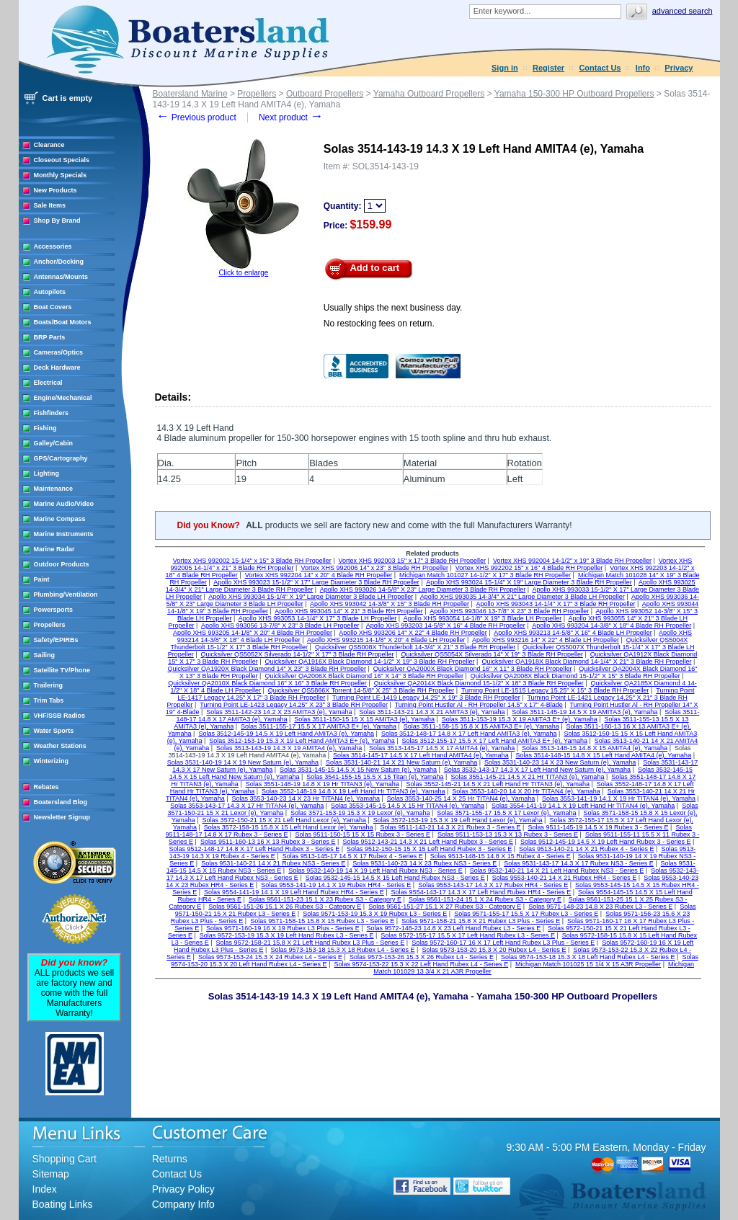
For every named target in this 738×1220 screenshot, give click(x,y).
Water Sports (54, 730)
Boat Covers (53, 307)
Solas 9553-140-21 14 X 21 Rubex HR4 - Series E (564, 877)
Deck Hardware (57, 367)
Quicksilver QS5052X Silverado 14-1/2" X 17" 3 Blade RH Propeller (297, 654)
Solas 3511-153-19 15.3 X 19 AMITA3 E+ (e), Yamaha (519, 719)
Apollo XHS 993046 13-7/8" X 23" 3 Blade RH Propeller (509, 611)
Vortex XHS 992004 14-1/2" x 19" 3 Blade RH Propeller (572, 560)
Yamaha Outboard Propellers (429, 94)
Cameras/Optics (59, 352)
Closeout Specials (62, 160)
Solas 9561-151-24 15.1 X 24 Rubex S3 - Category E (485, 899)
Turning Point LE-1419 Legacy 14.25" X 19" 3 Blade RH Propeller (426, 697)
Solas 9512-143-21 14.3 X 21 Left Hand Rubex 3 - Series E (427, 841)
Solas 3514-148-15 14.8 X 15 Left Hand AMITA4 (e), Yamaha (603, 755)
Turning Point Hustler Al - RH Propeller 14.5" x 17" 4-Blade (479, 704)
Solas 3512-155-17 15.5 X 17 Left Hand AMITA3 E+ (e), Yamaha (494, 740)
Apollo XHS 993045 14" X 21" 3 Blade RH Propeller (349, 611)
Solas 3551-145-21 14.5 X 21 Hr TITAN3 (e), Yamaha (527, 776)
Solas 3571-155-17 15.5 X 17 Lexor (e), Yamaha (506, 812)
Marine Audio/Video (64, 503)
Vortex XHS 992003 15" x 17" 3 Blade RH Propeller (412, 560)
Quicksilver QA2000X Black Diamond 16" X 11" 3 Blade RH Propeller (472, 668)
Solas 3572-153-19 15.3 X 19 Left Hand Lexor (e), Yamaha (458, 820)
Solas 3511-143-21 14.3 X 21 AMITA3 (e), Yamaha (431, 712)
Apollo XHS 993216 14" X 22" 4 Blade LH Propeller (545, 640)
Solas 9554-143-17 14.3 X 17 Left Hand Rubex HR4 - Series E (481, 892)
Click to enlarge (243, 273)
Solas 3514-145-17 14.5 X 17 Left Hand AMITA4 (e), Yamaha (421, 755)
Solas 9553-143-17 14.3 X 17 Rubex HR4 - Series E (493, 885)
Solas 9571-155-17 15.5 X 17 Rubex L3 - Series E (526, 913)
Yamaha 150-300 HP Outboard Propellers (574, 94)
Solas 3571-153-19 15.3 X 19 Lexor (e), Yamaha (360, 812)
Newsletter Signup (62, 817)
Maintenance (54, 488)
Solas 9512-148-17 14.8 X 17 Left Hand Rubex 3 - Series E (254, 848)
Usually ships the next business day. (393, 308)
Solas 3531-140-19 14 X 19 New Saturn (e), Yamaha (243, 762)
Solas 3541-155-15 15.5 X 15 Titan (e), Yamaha (374, 776)
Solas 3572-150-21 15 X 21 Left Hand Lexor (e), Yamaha (284, 820)
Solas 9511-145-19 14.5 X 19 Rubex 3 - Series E (598, 827)
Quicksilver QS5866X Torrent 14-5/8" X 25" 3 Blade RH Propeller (361, 690)
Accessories (53, 246)
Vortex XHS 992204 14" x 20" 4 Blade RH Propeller (319, 575)
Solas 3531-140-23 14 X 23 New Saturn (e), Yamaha (560, 762)
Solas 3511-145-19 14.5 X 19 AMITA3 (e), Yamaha (584, 712)
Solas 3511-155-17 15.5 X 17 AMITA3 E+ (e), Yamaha (318, 726)
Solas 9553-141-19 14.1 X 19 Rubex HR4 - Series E (336, 885)
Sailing (44, 655)
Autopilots (50, 291)
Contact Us (600, 67)
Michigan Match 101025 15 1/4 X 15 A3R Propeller (588, 964)
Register (548, 67)
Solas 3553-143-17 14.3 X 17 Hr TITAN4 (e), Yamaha (247, 805)
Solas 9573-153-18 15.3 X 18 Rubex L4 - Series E (342, 949)
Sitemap (50, 1174)
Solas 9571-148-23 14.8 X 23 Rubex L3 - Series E (600, 906)
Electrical (48, 382)
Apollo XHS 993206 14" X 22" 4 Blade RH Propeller (413, 632)
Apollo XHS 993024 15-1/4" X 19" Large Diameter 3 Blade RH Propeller (529, 582)
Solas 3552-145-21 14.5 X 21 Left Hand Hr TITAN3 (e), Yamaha (498, 784)
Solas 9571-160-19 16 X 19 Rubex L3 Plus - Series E (283, 928)
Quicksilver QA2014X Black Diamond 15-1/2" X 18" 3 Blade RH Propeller (479, 683)
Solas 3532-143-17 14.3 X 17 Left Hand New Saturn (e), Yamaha (537, 769)
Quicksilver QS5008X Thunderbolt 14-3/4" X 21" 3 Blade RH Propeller (415, 647)
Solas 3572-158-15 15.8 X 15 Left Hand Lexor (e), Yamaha (288, 827)
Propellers (50, 624)
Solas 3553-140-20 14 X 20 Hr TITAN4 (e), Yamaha (526, 791)
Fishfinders (51, 413)
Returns (169, 1159)
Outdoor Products (61, 564)
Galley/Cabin (54, 443)
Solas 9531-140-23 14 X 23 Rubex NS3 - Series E (424, 863)
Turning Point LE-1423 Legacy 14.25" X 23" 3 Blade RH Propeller (294, 704)
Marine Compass (60, 518)
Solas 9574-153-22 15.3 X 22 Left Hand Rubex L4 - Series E (421, 964)
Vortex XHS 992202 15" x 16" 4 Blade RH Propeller (529, 567)
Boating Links (62, 1204)
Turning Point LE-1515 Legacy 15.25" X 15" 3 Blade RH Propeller (555, 690)
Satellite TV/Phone (62, 670)
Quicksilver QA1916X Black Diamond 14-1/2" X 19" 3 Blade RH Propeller (370, 661)
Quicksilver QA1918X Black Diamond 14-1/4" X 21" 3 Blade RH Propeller (586, 661)
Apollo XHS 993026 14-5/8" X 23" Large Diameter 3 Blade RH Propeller (423, 589)
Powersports (54, 609)
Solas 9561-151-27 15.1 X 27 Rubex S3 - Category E (444, 906)
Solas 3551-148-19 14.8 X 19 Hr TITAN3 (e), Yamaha (322, 784)
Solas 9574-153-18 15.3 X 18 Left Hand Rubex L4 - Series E (588, 957)
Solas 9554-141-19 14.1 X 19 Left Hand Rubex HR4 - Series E (294, 892)
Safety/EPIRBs (56, 640)
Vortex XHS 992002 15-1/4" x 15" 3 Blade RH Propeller (252, 560)
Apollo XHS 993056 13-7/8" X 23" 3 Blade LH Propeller (280, 625)
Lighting (47, 473)
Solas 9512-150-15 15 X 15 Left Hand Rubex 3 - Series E (429, 848)
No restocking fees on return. (379, 324)
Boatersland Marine (190, 94)
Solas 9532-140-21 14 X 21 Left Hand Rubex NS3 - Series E (557, 870)
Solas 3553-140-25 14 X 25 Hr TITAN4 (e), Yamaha (461, 798)
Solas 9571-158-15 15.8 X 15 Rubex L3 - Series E (322, 921)
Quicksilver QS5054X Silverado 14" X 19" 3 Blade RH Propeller (492, 654)
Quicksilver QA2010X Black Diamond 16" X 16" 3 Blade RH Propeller (267, 683)
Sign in (505, 67)
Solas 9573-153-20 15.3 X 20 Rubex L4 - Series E (494, 949)
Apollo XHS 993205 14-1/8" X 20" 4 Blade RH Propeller (252, 632)
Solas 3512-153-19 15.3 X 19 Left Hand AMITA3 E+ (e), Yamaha (301, 740)
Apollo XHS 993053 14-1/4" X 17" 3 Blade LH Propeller (318, 618)
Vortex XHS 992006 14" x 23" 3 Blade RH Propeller (374, 567)
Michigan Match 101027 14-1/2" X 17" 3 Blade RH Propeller (485, 575)
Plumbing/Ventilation (66, 594)
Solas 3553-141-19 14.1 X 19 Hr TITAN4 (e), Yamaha (618, 798)
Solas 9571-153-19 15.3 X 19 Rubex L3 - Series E (375, 913)
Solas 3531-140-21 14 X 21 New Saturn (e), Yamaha (401, 762)
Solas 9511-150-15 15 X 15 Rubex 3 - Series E (362, 834)
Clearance (49, 144)
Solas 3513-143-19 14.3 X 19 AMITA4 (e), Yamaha (289, 748)
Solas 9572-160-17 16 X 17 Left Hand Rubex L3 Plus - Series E (503, 942)
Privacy (678, 67)
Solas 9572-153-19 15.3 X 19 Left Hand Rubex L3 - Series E (287, 935)
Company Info (183, 1204)
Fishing (45, 428)
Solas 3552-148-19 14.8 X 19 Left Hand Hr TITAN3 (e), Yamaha (353, 791)
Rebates (46, 787)
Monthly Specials (60, 175)
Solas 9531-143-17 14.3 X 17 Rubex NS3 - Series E (579, 863)
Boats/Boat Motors (63, 322)
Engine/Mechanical (63, 397)
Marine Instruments (64, 534)
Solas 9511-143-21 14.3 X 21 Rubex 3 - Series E (450, 827)
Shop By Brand (57, 220)
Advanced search (682, 10)
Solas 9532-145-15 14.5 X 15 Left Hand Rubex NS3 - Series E (395, 877)
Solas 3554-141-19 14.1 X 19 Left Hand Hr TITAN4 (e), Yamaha (583, 805)
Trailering (48, 685)
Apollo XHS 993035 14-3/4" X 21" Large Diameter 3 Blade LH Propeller (522, 596)
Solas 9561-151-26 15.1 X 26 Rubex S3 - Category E (284, 906)
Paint (42, 579)
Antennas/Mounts (61, 276)
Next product (291, 117)
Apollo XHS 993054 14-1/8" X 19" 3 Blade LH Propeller (483, 618)
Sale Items (50, 205)
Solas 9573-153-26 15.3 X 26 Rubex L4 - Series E (422, 957)
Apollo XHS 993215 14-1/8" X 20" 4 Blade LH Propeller (386, 640)
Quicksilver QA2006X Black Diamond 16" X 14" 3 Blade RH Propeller (363, 676)
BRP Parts (50, 337)
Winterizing (51, 761)
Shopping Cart (64, 1159)
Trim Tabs (49, 700)
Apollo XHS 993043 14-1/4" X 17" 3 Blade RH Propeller (555, 603)
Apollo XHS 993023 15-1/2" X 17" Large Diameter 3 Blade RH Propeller (316, 582)
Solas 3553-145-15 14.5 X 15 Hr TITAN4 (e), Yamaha (407, 805)
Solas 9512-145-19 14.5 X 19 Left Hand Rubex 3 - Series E (605, 841)
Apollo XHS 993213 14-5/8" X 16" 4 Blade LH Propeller (573, 632)
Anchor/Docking (59, 261)
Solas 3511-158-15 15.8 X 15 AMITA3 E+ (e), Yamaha (481, 726)
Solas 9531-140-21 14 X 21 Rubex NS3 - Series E (273, 863)
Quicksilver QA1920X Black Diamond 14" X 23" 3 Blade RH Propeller (266, 668)
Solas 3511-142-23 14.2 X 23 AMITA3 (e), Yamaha (279, 712)
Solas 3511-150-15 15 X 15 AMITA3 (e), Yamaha (364, 719)
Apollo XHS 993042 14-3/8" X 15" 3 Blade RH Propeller (389, 603)
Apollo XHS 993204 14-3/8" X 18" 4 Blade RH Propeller (611, 625)
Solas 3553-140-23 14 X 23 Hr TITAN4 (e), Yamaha (305, 798)
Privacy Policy (183, 1189)
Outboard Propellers (324, 94)
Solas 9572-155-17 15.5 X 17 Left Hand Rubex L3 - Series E (468, 935)
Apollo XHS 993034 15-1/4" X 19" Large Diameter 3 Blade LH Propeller (310, 596)
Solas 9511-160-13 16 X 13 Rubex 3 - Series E (268, 841)
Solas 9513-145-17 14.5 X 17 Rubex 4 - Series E (353, 856)
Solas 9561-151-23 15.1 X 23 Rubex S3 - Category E (325, 899)
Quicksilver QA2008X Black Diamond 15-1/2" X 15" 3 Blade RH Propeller (575, 676)
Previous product (196, 117)
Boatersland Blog (61, 802)
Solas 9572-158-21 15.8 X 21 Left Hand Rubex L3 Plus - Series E (310, 942)
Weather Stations (60, 745)
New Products (55, 190)
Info (643, 67)
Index (44, 1189)
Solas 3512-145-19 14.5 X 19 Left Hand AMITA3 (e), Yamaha (286, 733)
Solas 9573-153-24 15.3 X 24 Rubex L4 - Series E (270, 957)
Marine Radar (54, 549)
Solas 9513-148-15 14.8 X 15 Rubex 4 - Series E (500, 856)
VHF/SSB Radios (60, 715)
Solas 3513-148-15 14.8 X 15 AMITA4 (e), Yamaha (594, 748)
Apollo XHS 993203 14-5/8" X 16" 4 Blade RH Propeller (445, 625)
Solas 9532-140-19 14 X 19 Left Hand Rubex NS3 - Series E (375, 870)
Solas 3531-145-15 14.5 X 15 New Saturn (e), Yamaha (358, 769)
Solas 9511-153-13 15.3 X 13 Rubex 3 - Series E (507, 834)
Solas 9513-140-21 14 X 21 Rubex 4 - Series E (586, 848)
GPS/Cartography (61, 458)
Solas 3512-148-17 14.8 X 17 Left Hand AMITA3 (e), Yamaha (469, 733)
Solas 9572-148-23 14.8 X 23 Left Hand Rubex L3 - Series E (454, 928)
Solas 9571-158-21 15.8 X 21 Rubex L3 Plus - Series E (480, 921)
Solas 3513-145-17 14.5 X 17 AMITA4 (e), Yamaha (442, 748)
